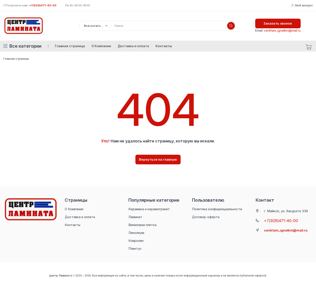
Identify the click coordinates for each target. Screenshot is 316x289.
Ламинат (135, 217)
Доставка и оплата (80, 217)
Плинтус (135, 248)
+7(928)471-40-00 (42, 5)
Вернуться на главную (158, 159)
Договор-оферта (205, 217)
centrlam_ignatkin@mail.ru (282, 30)
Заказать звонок (278, 23)
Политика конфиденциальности (217, 209)
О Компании (74, 209)
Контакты (72, 225)
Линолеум (136, 233)
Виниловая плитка (142, 225)
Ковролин (136, 241)
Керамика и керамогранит (149, 209)
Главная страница (16, 58)
